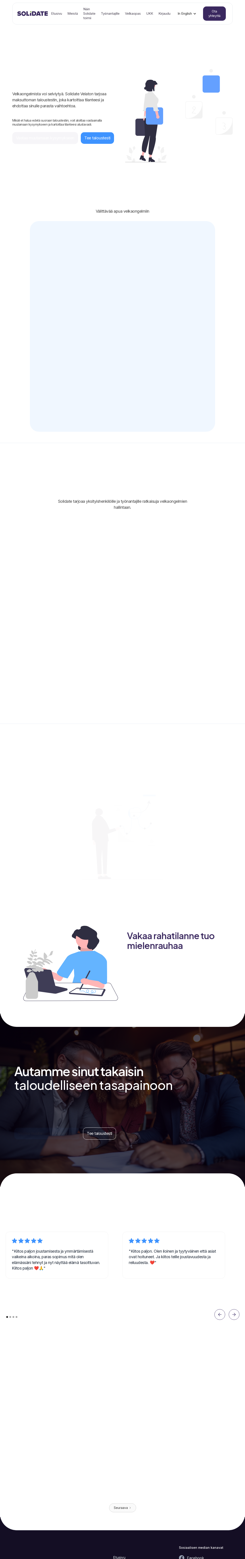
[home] (32, 13)
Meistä (72, 13)
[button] (187, 13)
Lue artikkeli (54, 1488)
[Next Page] (122, 1507)
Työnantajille (110, 13)
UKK (149, 13)
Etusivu (56, 13)
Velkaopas (133, 13)
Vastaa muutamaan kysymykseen (45, 138)
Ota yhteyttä (214, 13)
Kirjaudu (164, 13)
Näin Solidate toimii (89, 13)
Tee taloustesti (97, 138)
